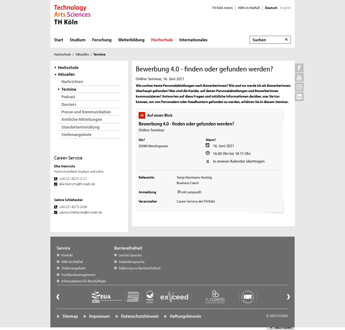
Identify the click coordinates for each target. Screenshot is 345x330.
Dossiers (68, 104)
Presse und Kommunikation (86, 111)
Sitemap (70, 316)
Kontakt (67, 254)
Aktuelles (82, 54)
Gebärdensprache (132, 261)
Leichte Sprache (130, 254)
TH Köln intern (222, 8)
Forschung (102, 39)
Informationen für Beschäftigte (83, 280)
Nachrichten (72, 81)
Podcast (68, 96)
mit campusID (191, 191)
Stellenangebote (76, 134)
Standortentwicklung (80, 127)
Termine (68, 89)
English (285, 8)
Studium (78, 39)
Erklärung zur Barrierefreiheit (140, 267)
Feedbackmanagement (78, 274)
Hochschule (162, 39)
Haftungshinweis (185, 316)
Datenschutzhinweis (139, 316)
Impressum (99, 316)
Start (58, 39)
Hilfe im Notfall (249, 8)
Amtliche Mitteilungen (81, 119)
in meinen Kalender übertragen (239, 161)
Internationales (193, 39)
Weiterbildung (131, 39)
